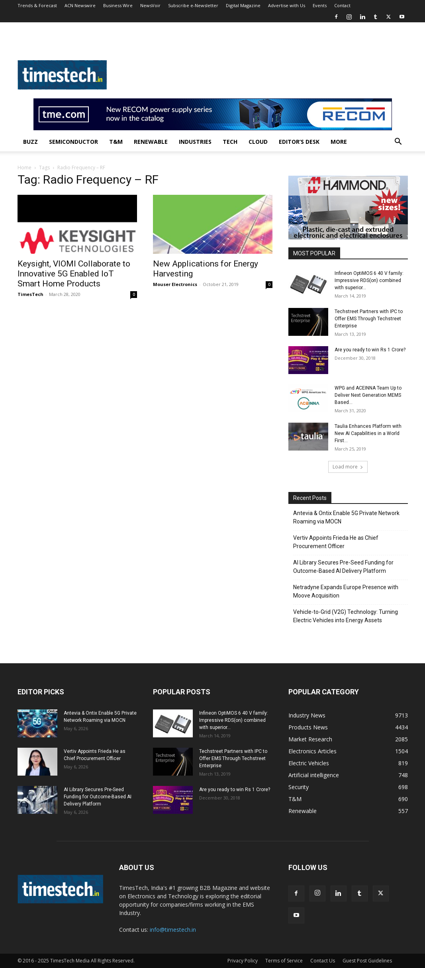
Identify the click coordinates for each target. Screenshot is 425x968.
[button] (398, 142)
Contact (342, 5)
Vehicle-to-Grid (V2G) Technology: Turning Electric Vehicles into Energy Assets (345, 616)
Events (320, 5)
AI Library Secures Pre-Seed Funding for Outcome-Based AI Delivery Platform (343, 566)
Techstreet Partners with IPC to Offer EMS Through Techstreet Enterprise (369, 319)
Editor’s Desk (299, 141)
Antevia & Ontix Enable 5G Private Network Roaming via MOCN (346, 517)
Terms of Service (284, 960)
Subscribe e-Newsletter (193, 5)
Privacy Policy (242, 960)
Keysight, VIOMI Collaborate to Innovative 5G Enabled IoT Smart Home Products (74, 273)
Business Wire (118, 5)
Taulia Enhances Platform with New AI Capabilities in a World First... (368, 433)
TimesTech (30, 294)
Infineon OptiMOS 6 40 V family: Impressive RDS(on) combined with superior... (369, 280)
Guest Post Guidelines (367, 960)
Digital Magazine (243, 5)
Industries (195, 141)
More (339, 141)
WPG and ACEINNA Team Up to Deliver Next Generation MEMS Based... (368, 395)
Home (24, 167)
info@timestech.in (173, 929)
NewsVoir (150, 5)
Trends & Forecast (37, 5)
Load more (348, 466)
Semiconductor (73, 141)
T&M (116, 141)
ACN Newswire (80, 5)
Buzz (30, 141)
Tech (230, 141)
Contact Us (322, 960)
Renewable (151, 141)
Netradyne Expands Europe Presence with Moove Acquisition (345, 591)
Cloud (258, 141)
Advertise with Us (286, 5)
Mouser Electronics (175, 284)
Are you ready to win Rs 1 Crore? (370, 350)
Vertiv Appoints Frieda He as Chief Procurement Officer (335, 542)
